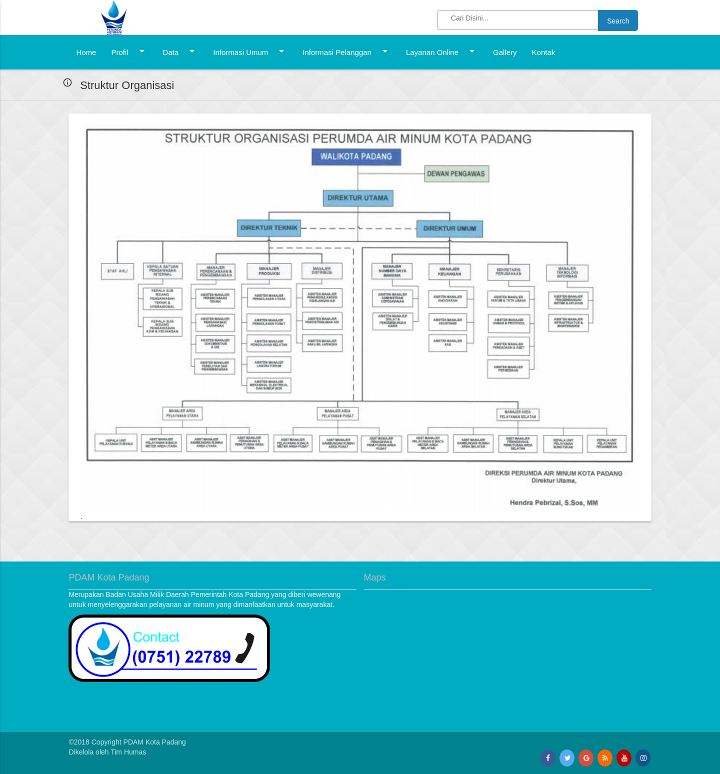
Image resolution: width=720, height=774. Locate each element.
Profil (129, 51)
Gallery (505, 52)
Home (86, 52)
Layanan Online (442, 51)
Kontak (544, 52)
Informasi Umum (250, 51)
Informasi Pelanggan (346, 51)
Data (180, 51)
